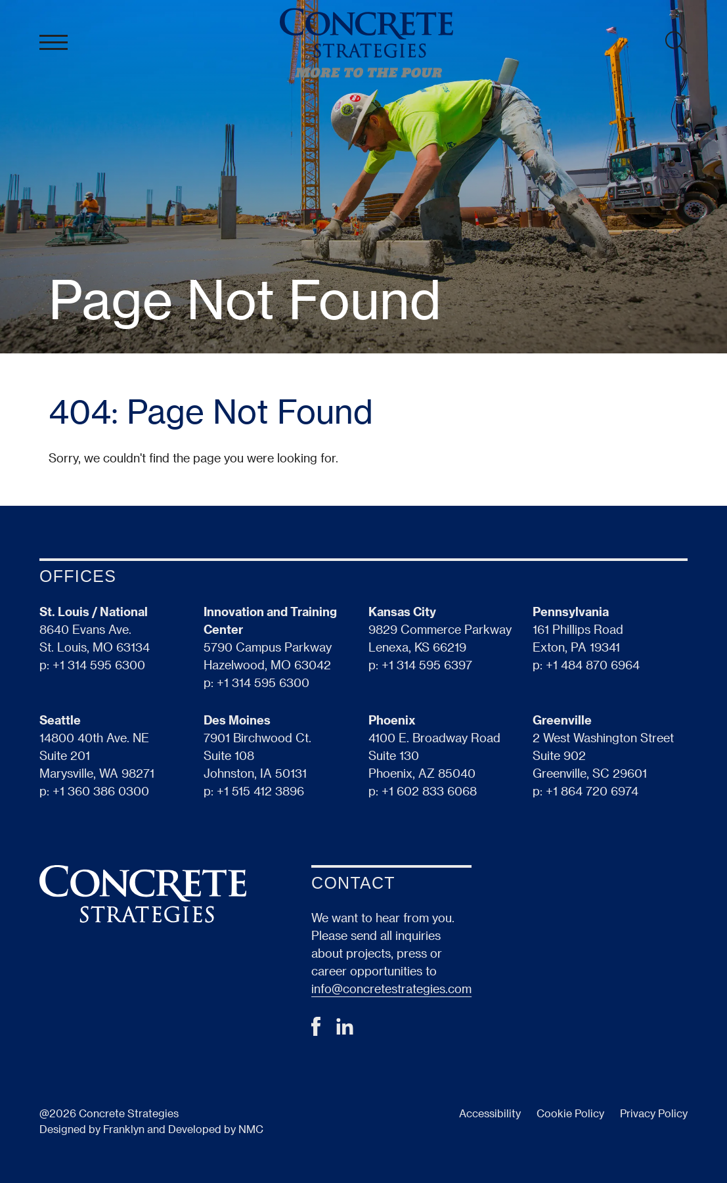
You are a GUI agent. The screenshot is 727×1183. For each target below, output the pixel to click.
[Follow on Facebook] (315, 1031)
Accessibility (490, 1113)
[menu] (53, 43)
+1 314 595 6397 (427, 664)
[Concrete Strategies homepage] (366, 43)
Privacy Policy (654, 1113)
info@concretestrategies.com (391, 988)
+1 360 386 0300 (101, 790)
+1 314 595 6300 (99, 664)
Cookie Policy (570, 1113)
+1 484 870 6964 (593, 664)
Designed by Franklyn (91, 1129)
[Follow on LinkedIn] (344, 1030)
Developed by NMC (215, 1129)
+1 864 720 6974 (592, 790)
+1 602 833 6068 (429, 790)
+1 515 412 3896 (260, 790)
